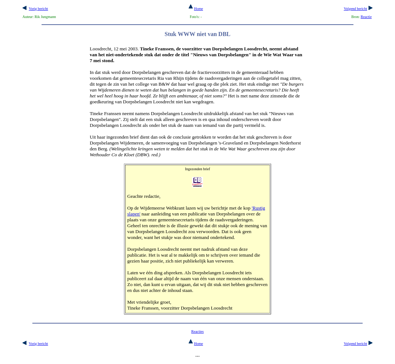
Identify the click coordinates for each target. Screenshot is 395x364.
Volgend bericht (355, 9)
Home (196, 9)
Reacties (197, 331)
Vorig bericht (38, 9)
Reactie (366, 17)
